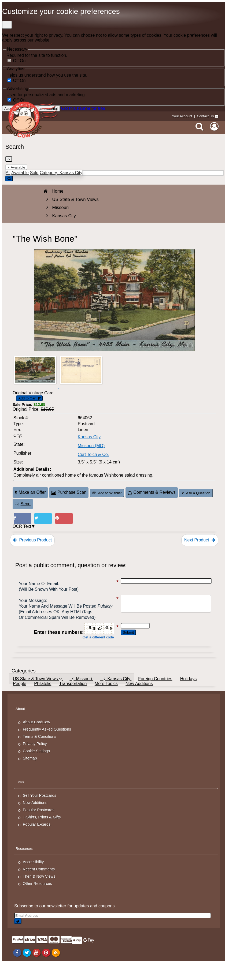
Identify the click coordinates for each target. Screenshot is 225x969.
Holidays (188, 684)
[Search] (200, 126)
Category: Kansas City (61, 172)
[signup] (17, 927)
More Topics (106, 689)
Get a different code (93, 643)
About (20, 714)
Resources (24, 854)
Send (23, 504)
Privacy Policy (35, 749)
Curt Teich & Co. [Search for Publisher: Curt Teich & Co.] (93, 454)
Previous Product (32, 540)
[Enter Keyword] (114, 173)
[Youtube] (36, 958)
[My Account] (214, 126)
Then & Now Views (39, 882)
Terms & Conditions (39, 742)
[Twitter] (26, 958)
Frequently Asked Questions (47, 735)
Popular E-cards (36, 830)
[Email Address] (112, 921)
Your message (32, 600)
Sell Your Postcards (39, 801)
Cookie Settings (36, 756)
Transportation (73, 689)
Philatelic (42, 689)
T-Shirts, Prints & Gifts (42, 823)
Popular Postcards (38, 815)
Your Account (182, 116)
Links (20, 788)
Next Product (199, 540)
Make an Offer (30, 492)
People (19, 689)
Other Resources (37, 889)
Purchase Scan (68, 492)
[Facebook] (17, 958)
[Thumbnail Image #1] (36, 386)
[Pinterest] (46, 958)
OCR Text (22, 526)
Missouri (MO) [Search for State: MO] (91, 445)
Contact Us (205, 116)
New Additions (139, 689)
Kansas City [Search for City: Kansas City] (89, 437)
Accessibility (33, 867)
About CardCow (36, 727)
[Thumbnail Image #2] (81, 386)
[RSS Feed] (55, 958)
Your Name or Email (38, 583)
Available (16, 167)
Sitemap (30, 764)
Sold (34, 172)
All (8, 172)
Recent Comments (39, 875)
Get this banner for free (83, 108)
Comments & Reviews (152, 492)
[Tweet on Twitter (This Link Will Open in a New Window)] (43, 518)
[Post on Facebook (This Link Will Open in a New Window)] (22, 518)
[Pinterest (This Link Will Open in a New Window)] (64, 518)
